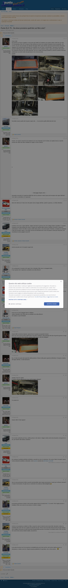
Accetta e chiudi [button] (52, 304)
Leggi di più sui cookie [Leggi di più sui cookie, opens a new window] (52, 297)
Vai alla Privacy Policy (40, 297)
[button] (34, 299)
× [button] (61, 281)
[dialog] (34, 294)
